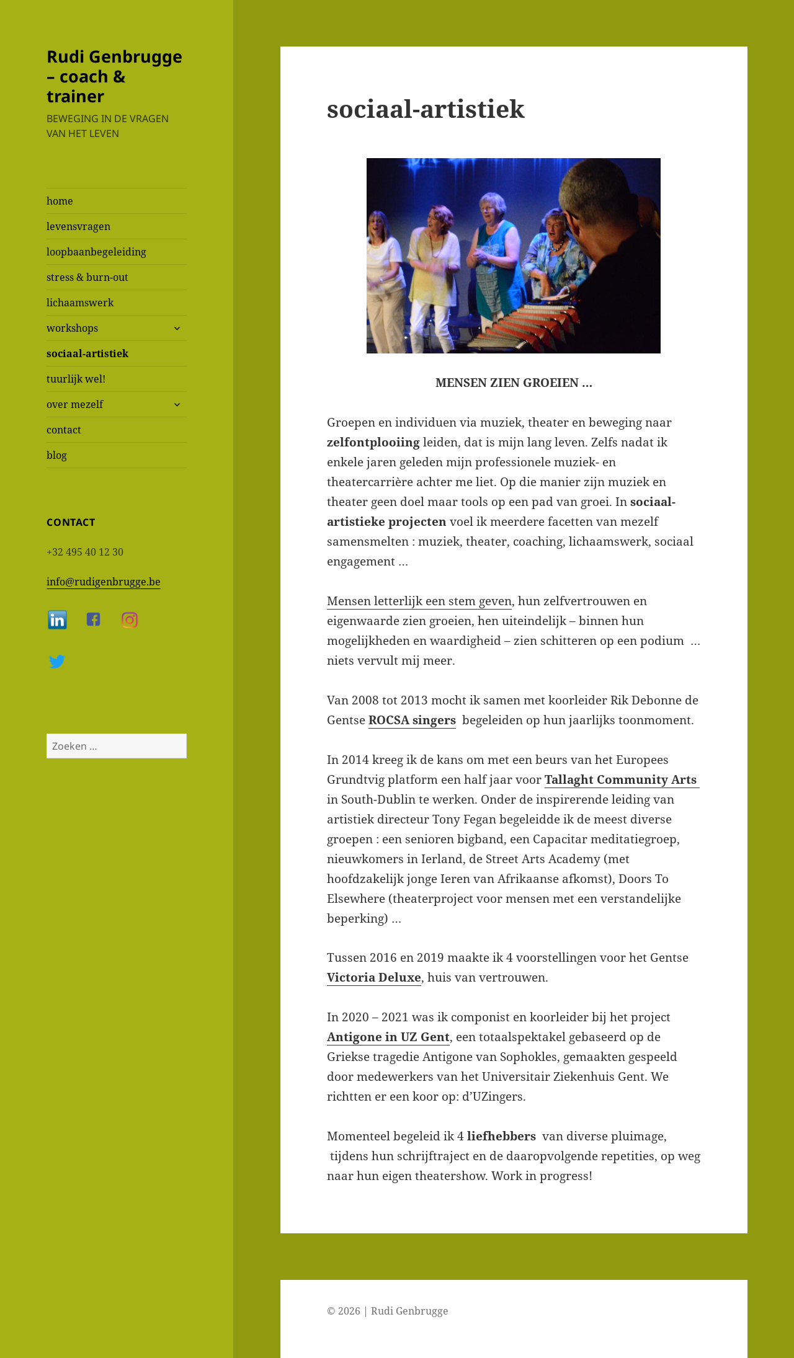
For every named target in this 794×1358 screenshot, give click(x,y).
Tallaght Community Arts (622, 779)
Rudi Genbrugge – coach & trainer (114, 76)
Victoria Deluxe (374, 977)
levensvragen (78, 226)
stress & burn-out (87, 277)
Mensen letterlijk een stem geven (419, 601)
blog (57, 455)
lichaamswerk (80, 302)
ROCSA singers (412, 720)
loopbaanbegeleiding (96, 252)
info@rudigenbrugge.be (104, 581)
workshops (72, 328)
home (60, 201)
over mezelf (75, 404)
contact (64, 430)
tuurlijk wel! (76, 379)
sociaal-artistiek (87, 353)
